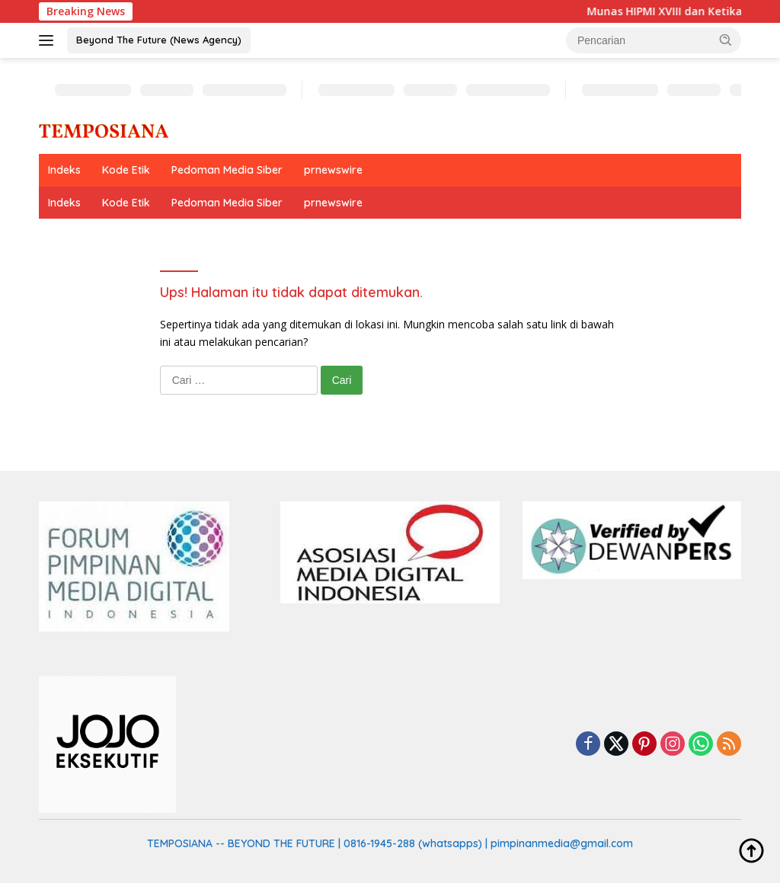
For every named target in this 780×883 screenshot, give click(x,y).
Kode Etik (126, 170)
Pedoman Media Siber (227, 170)
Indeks (64, 170)
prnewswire (333, 170)
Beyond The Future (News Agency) (158, 40)
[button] (726, 39)
